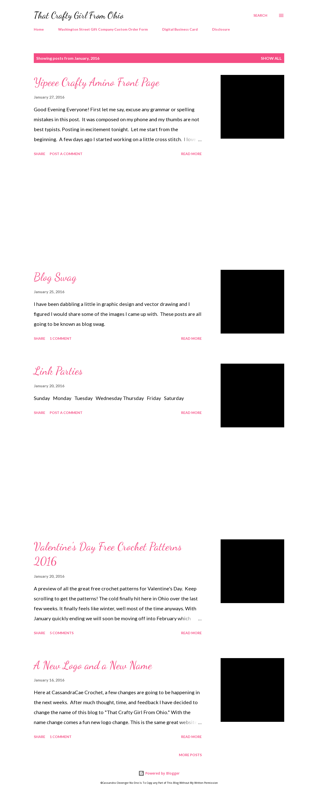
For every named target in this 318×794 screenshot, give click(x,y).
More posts (190, 755)
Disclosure (221, 29)
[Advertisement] (118, 214)
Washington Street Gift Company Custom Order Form (103, 29)
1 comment (61, 338)
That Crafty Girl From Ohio (78, 15)
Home (39, 29)
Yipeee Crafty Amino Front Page (96, 82)
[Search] (260, 15)
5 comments (62, 633)
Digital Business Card (180, 29)
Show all (271, 58)
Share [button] (39, 154)
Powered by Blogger (159, 773)
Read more (191, 154)
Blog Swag (55, 277)
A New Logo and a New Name (93, 665)
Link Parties (58, 370)
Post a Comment (66, 154)
